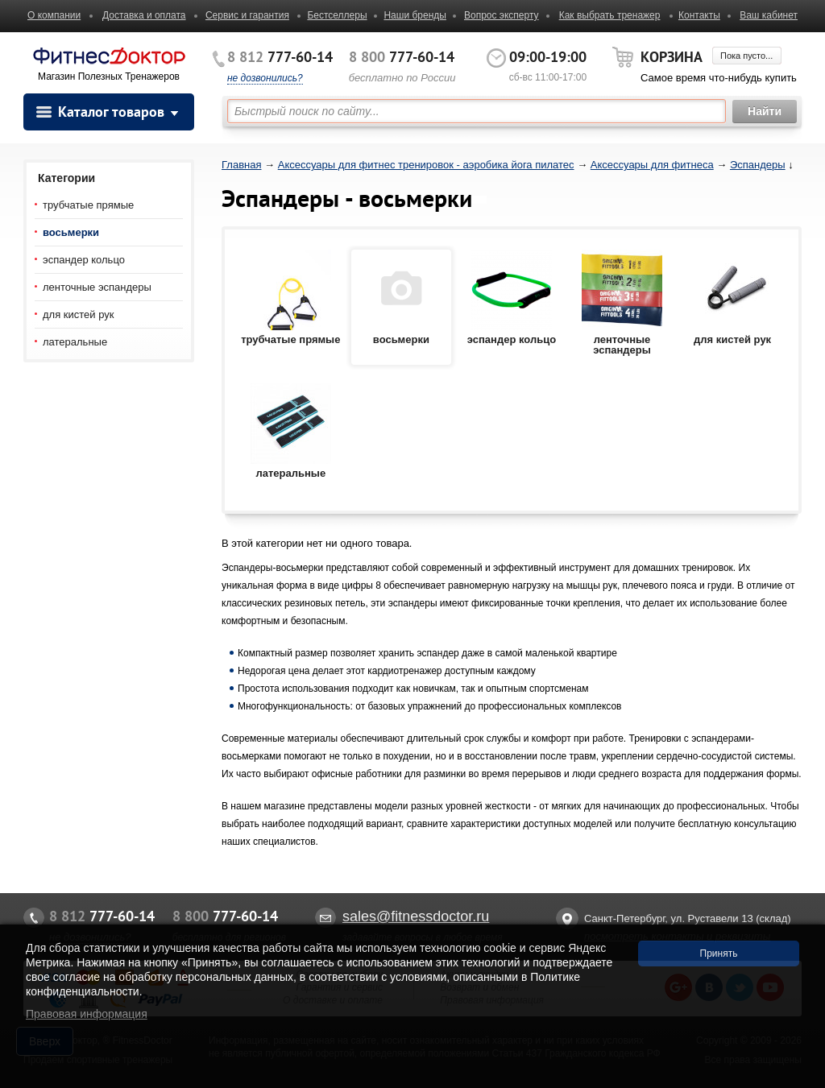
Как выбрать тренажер (610, 15)
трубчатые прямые (88, 205)
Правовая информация (86, 1013)
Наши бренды (414, 15)
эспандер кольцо (84, 260)
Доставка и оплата (144, 15)
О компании (54, 15)
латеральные (75, 342)
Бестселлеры (337, 15)
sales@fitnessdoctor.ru (415, 916)
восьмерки (71, 232)
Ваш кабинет (769, 15)
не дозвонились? (265, 78)
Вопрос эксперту (501, 15)
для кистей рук (78, 314)
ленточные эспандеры (97, 287)
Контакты (699, 15)
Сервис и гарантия (247, 15)
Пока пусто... (746, 55)
